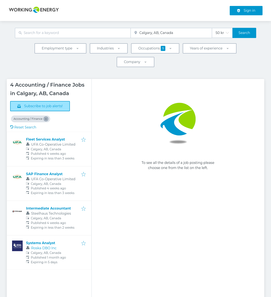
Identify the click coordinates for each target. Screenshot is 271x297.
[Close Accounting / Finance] (45, 118)
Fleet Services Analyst (45, 139)
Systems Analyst (40, 243)
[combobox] (73, 33)
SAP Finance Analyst (44, 174)
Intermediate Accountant (48, 208)
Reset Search (23, 127)
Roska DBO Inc (44, 248)
